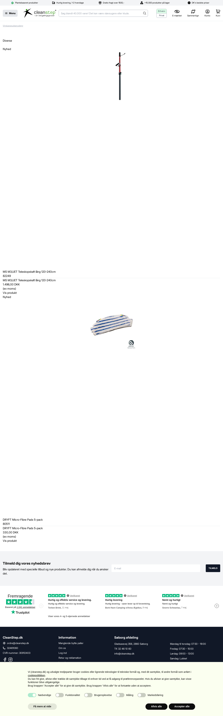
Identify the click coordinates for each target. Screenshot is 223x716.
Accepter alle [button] (182, 706)
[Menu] (10, 13)
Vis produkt (10, 292)
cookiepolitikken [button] (36, 675)
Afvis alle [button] (156, 706)
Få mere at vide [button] (42, 706)
